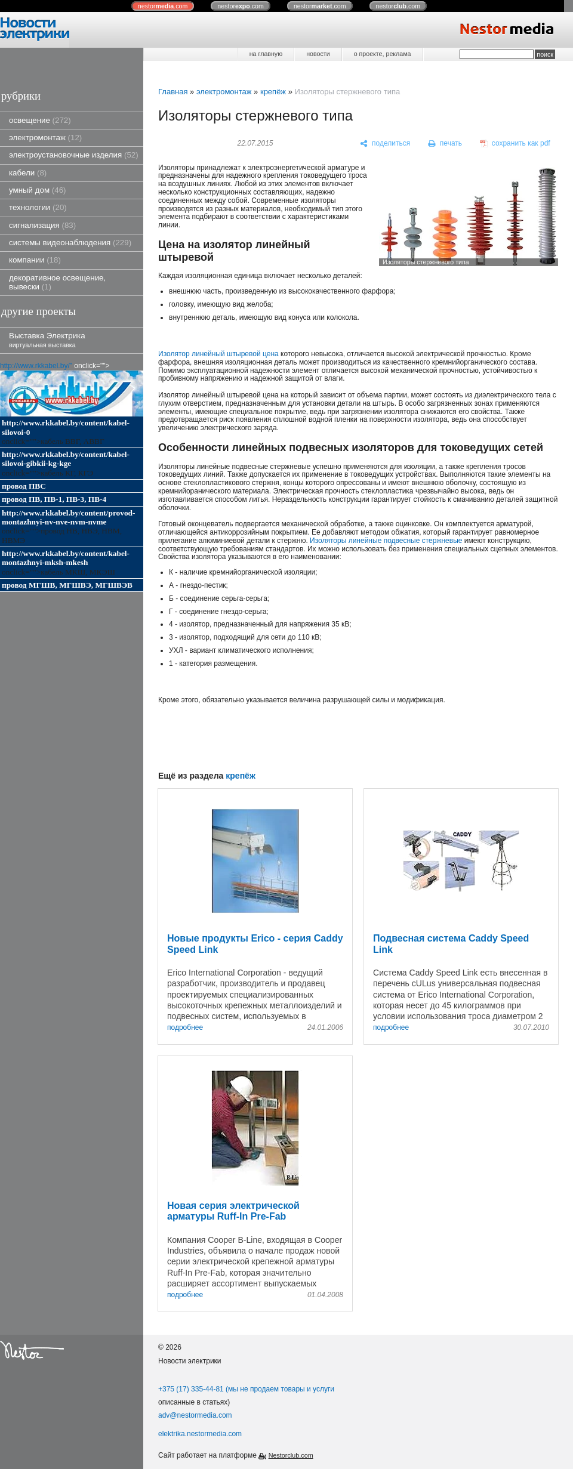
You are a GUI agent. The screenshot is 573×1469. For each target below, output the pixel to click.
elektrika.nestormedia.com (200, 1434)
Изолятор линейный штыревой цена (218, 354)
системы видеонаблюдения (70, 242)
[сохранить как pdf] (515, 144)
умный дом (37, 190)
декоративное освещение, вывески (57, 282)
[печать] (445, 144)
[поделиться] (385, 144)
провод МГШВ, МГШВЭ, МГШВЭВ (67, 585)
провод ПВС (24, 486)
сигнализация (42, 225)
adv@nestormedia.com (195, 1415)
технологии (38, 207)
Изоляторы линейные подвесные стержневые (386, 540)
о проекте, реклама (382, 53)
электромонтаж (45, 137)
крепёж (273, 91)
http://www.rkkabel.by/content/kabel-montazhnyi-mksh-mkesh (66, 558)
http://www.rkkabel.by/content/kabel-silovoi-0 (66, 427)
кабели (28, 172)
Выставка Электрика (47, 339)
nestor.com (163, 6)
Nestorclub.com (291, 1455)
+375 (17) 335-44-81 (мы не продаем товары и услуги (246, 1389)
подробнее (185, 1028)
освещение (40, 120)
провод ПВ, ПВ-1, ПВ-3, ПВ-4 (54, 499)
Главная (172, 91)
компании (35, 259)
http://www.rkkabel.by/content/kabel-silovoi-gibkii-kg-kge (66, 459)
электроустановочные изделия (73, 154)
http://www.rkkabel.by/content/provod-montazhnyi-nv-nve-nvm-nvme (68, 517)
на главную (265, 53)
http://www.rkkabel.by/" (36, 366)
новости (317, 53)
